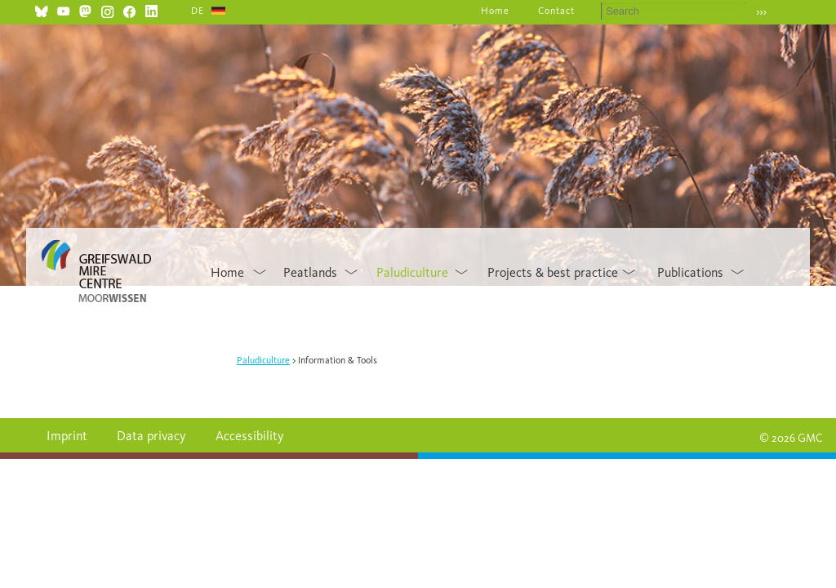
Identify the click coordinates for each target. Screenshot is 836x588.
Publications (690, 272)
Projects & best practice (552, 272)
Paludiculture (412, 272)
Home (495, 10)
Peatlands (310, 272)
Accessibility (250, 435)
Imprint (67, 435)
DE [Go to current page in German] (197, 10)
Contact (556, 10)
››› (761, 12)
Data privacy (151, 435)
